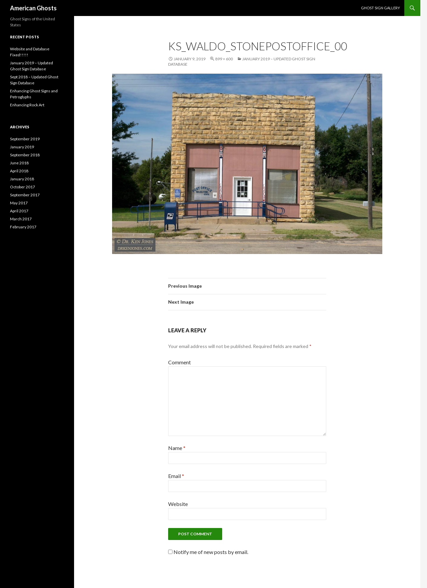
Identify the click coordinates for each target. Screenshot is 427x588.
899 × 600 (224, 58)
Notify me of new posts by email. (210, 552)
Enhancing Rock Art (27, 104)
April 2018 (19, 170)
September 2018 (25, 154)
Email (176, 476)
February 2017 (23, 226)
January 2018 (22, 178)
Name (176, 448)
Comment (179, 362)
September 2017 (25, 194)
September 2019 (25, 138)
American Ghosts (33, 8)
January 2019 (22, 146)
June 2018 (19, 162)
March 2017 (21, 218)
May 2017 (19, 202)
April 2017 (19, 210)
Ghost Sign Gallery (380, 8)
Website (178, 504)
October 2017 (22, 186)
